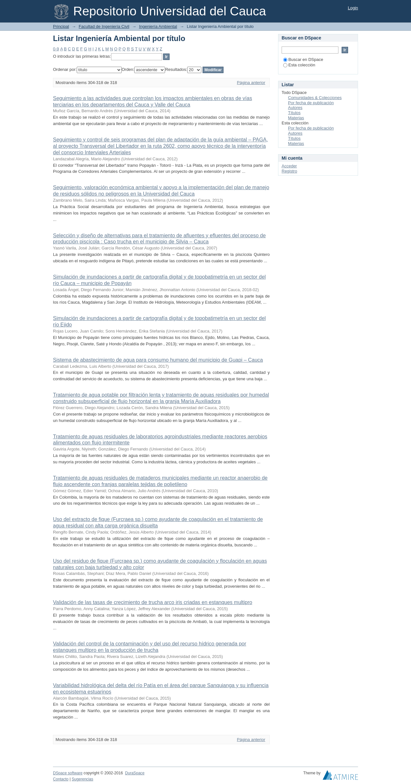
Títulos (294, 112)
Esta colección (299, 65)
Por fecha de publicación (311, 102)
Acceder (289, 166)
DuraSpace (134, 773)
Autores (295, 107)
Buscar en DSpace (303, 59)
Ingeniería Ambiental (158, 26)
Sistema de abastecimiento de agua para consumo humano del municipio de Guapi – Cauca (158, 360)
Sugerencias (82, 779)
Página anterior (251, 82)
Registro (289, 171)
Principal (61, 26)
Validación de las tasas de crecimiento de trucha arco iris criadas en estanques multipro (152, 602)
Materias (296, 117)
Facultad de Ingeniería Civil (104, 26)
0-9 (56, 48)
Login (353, 7)
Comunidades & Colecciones (315, 97)
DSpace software (68, 773)
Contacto (60, 779)
